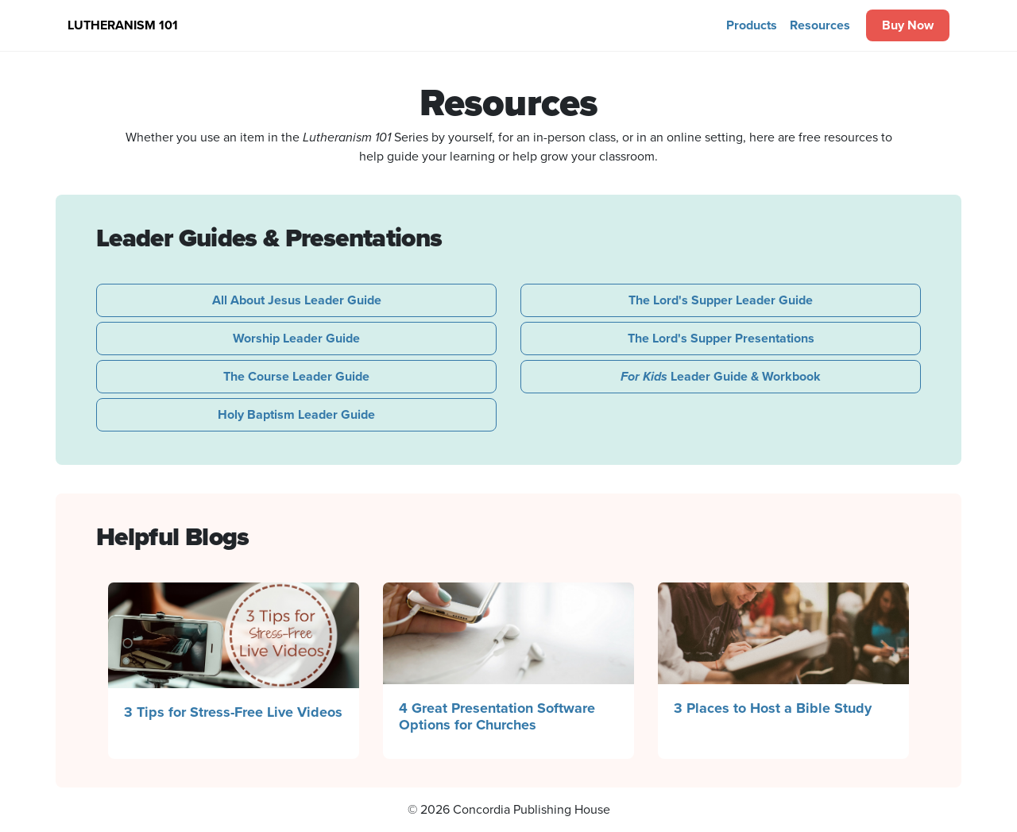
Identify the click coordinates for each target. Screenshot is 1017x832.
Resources (820, 25)
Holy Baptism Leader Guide (296, 414)
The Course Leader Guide (296, 376)
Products (751, 25)
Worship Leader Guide (296, 338)
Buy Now (908, 25)
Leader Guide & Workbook (721, 376)
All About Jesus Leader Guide (296, 300)
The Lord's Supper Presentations (721, 338)
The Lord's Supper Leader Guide (720, 300)
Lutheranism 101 (123, 25)
